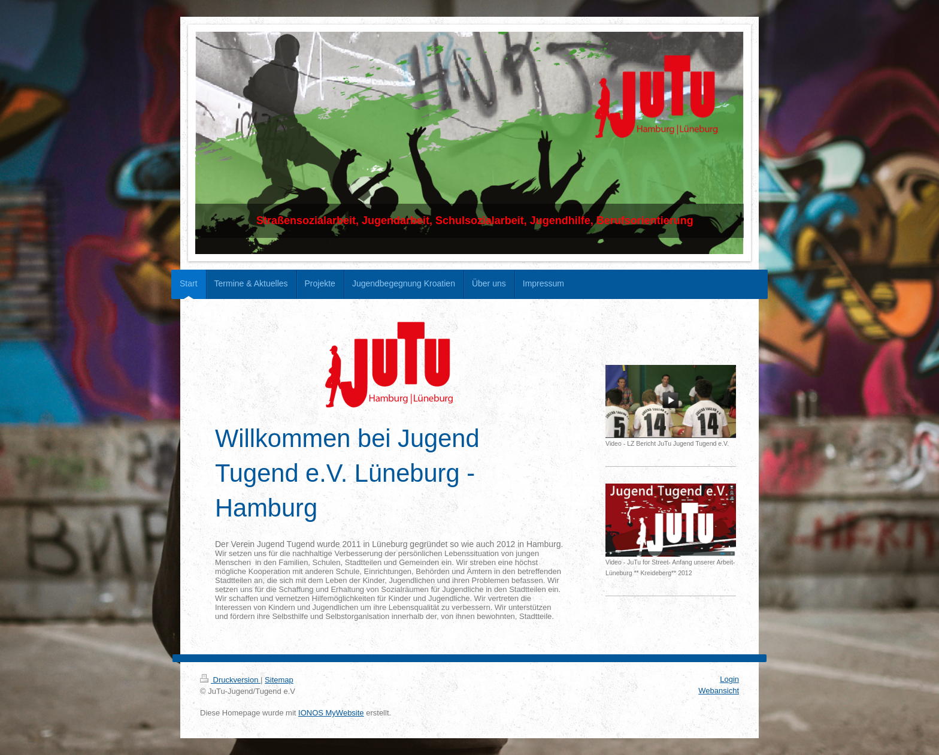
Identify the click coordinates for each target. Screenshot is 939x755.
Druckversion (230, 679)
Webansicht (718, 690)
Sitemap (279, 679)
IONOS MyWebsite (331, 712)
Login (729, 679)
